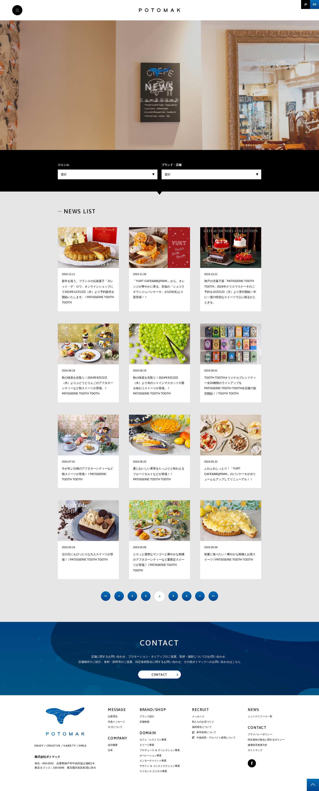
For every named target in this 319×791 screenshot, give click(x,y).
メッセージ (198, 717)
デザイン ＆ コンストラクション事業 (160, 766)
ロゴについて (115, 727)
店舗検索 (144, 722)
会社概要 (113, 745)
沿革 (110, 750)
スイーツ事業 (147, 745)
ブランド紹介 (147, 717)
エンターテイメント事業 (153, 761)
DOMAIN (148, 733)
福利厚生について (202, 727)
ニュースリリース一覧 (260, 717)
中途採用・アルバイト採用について (214, 738)
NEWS (253, 710)
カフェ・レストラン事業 (153, 740)
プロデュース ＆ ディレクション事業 (160, 750)
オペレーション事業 (151, 756)
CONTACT (257, 728)
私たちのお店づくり (203, 722)
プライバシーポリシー (260, 735)
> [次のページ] (202, 596)
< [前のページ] (117, 596)
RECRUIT (200, 710)
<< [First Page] (102, 596)
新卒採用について (204, 733)
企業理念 (113, 717)
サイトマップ (255, 750)
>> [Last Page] (216, 596)
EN (314, 4)
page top (313, 785)
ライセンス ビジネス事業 (153, 771)
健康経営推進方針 (257, 745)
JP (305, 4)
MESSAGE (117, 710)
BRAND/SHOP (153, 710)
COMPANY (117, 739)
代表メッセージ (116, 722)
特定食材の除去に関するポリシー (266, 740)
